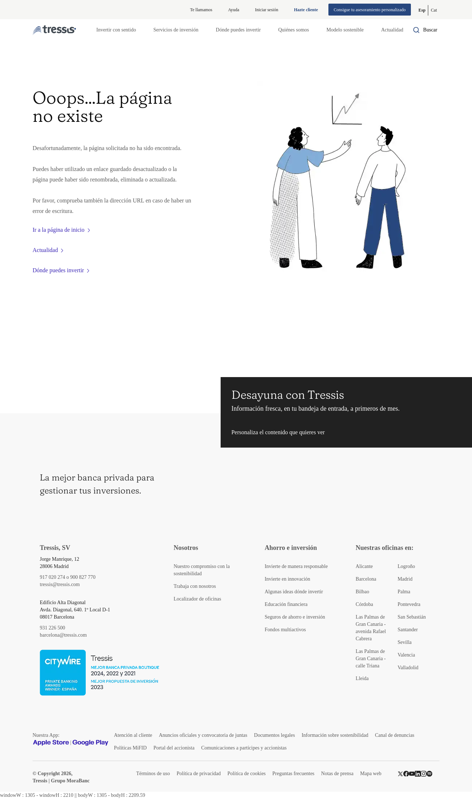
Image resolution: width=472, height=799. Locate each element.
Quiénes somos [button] (293, 30)
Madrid (404, 579)
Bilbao (362, 591)
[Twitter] (400, 773)
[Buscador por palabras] (425, 30)
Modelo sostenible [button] (344, 30)
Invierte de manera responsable (296, 566)
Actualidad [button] (392, 30)
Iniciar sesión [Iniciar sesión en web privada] (266, 9)
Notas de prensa (337, 773)
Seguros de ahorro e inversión (295, 617)
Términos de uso (153, 773)
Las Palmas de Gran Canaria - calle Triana (371, 658)
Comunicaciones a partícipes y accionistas (243, 748)
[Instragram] (423, 773)
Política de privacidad (199, 773)
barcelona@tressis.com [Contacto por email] (63, 635)
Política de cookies (247, 773)
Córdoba (364, 604)
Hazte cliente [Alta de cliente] (306, 9)
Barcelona (366, 579)
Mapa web (371, 773)
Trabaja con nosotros (195, 586)
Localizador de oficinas (197, 599)
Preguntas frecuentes (293, 773)
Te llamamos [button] (201, 9)
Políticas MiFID (130, 748)
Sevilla (404, 642)
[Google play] (90, 742)
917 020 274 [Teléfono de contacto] (52, 577)
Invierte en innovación (287, 579)
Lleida (362, 678)
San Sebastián (411, 617)
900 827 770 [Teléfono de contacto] (82, 577)
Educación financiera (286, 604)
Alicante (364, 566)
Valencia (406, 655)
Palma (403, 591)
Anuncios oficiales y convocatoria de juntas (203, 735)
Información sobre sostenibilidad (335, 735)
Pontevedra (408, 604)
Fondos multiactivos (285, 629)
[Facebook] (406, 773)
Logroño (406, 566)
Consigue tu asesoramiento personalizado (370, 9)
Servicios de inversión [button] (175, 30)
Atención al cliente (133, 735)
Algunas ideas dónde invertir (294, 591)
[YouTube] (412, 773)
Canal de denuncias (394, 735)
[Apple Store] (51, 742)
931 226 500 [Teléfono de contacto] (52, 628)
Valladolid (407, 667)
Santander (407, 629)
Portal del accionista (174, 748)
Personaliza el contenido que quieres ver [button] (278, 432)
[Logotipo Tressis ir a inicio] (54, 30)
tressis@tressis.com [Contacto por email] (60, 584)
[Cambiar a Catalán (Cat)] (433, 10)
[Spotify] (429, 773)
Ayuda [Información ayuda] (233, 9)
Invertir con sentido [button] (116, 30)
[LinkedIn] (418, 773)
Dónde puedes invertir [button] (238, 30)
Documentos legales (274, 735)
